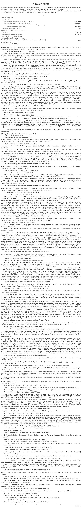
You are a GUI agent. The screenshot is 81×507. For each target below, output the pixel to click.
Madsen (53, 63)
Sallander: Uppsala (40, 151)
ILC (38, 497)
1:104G (55, 362)
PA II (9, 135)
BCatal (69, 301)
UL (44, 67)
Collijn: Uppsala (51, 88)
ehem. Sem (20, 345)
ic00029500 (55, 497)
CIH (22, 87)
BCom (78, 243)
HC (5, 61)
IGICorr (50, 443)
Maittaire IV (18, 135)
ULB (59, 153)
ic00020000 (56, 176)
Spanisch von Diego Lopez (11, 28)
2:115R (33, 51)
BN (53, 99)
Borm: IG (27, 396)
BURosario (25, 303)
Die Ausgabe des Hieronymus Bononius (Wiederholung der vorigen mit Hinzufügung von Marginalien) (26, 26)
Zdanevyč (40, 266)
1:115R (36, 79)
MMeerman (11, 97)
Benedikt (26, 122)
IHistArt (47, 466)
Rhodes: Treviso (15, 197)
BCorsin (47, 102)
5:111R (27, 143)
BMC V (15, 88)
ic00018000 (63, 119)
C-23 (79, 61)
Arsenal (52, 311)
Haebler (19, 368)
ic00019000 (57, 151)
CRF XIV (25, 296)
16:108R (21, 327)
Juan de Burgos (56, 411)
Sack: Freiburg (26, 200)
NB (79, 70)
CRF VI (59, 61)
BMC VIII (4, 462)
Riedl (35, 236)
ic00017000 (45, 90)
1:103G (23, 493)
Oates (11, 119)
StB (15, 99)
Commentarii (22, 47)
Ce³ (19, 61)
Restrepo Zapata (73, 298)
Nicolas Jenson (38, 76)
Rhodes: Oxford (16, 90)
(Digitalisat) (34, 59)
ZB (79, 350)
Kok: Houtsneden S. (23, 497)
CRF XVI (16, 198)
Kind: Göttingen (73, 88)
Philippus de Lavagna (15, 168)
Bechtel (23, 443)
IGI (40, 61)
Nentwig (68, 396)
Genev (27, 447)
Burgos (47, 411)
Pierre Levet (70, 435)
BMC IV (15, 63)
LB (32, 278)
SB (16, 65)
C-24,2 (63, 394)
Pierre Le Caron (72, 452)
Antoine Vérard (7, 454)
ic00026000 (7, 369)
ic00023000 (52, 266)
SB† (7, 303)
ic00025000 (7, 336)
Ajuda (14, 241)
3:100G (26, 439)
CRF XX (69, 87)
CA (33, 497)
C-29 (8, 264)
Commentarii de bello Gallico (30, 381)
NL (54, 155)
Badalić (12, 61)
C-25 (57, 149)
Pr (8, 63)
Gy (32, 318)
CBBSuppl (26, 197)
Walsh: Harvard (30, 90)
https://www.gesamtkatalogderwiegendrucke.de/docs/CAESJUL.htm (36, 504)
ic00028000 (52, 462)
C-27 (34, 198)
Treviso (27, 190)
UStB (76, 271)
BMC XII (39, 264)
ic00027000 (48, 397)
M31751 (31, 390)
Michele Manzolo (37, 190)
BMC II (3, 396)
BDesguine (54, 243)
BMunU (3, 205)
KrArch (53, 353)
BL (7, 68)
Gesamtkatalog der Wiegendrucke (12, 504)
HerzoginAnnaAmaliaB (18, 249)
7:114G (22, 476)
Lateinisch (5, 19)
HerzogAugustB (51, 406)
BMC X (49, 368)
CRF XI (43, 175)
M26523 (26, 55)
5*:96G (31, 385)
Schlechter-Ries (34, 119)
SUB (79, 65)
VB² (66, 61)
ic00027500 (7, 445)
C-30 (53, 296)
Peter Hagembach (58, 358)
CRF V (60, 262)
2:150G (60, 362)
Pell (52, 61)
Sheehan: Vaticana (48, 119)
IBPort (27, 61)
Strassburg (70, 381)
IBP (17, 175)
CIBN (2, 63)
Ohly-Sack (61, 298)
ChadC (43, 305)
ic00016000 (65, 63)
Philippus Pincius (37, 286)
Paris (62, 435)
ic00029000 (26, 482)
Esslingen (45, 381)
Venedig (30, 76)
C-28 (36, 234)
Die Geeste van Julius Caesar (27, 491)
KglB (42, 180)
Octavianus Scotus (38, 220)
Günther (61, 88)
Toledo (49, 358)
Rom (66, 47)
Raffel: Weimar (26, 236)
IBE (46, 197)
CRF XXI (23, 234)
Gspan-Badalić (26, 232)
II (67, 476)
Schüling (56, 334)
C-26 (56, 175)
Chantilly (37, 63)
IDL (33, 61)
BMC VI (74, 149)
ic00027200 (39, 428)
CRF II (61, 232)
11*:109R (21, 288)
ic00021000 (54, 200)
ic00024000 (33, 299)
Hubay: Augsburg (19, 176)
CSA (28, 87)
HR (5, 368)
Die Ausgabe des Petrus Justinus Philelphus (17, 23)
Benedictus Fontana (52, 324)
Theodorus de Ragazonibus (40, 256)
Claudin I (14, 443)
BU (79, 67)
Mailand (28, 141)
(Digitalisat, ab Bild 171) (28, 392)
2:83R (28, 192)
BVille (55, 399)
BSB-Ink (74, 61)
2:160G (28, 413)
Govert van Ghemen (50, 491)
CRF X (76, 232)
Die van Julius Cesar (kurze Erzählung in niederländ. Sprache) (23, 40)
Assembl (77, 100)
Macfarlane (33, 443)
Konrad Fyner (54, 381)
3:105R (21, 258)
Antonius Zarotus (38, 141)
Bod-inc (27, 63)
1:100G (26, 456)
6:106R (24, 222)
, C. (11, 47)
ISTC (60, 63)
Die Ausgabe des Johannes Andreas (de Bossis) (18, 21)
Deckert (45, 63)
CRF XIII (38, 149)
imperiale (8, 44)
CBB (10, 87)
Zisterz (16, 340)
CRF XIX (13, 234)
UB (9, 65)
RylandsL (30, 68)
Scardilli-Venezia (45, 236)
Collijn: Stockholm (16, 298)
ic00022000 (73, 236)
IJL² (46, 61)
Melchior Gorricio (74, 358)
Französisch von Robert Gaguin (12, 34)
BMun (20, 70)
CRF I (53, 87)
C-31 (79, 331)
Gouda (40, 491)
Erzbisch (3, 318)
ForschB (25, 271)
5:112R (26, 170)
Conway (11, 497)
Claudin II (23, 460)
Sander (12, 294)
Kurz (12, 368)
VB (45, 149)
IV (36, 288)
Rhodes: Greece (70, 294)
